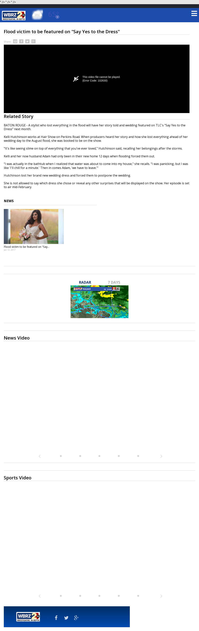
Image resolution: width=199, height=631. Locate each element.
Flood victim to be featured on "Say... (26, 247)
